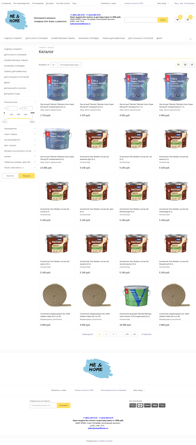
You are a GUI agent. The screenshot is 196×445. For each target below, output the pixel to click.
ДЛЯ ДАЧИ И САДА (12, 95)
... (190, 39)
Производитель (10, 130)
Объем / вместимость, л (14, 169)
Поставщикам (37, 3)
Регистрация (189, 3)
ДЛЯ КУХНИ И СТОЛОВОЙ (36, 40)
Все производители (22, 3)
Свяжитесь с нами (58, 392)
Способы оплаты (63, 3)
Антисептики (85, 164)
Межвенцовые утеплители (51, 321)
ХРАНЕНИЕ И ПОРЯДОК (88, 40)
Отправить (63, 407)
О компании (6, 3)
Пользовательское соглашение (113, 392)
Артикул (7, 158)
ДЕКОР (160, 40)
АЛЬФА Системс (106, 442)
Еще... (75, 3)
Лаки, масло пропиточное (50, 111)
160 (127, 336)
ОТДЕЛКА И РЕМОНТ (13, 40)
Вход (176, 3)
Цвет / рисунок (10, 147)
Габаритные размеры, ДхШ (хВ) (17, 163)
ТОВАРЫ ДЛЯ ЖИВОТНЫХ (113, 40)
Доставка (49, 3)
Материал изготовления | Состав (17, 152)
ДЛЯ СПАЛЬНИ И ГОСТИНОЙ (140, 40)
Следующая (146, 336)
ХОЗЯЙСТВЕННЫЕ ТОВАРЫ (63, 40)
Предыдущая (87, 336)
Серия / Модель (10, 136)
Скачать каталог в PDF (133, 3)
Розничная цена (10, 103)
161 (134, 336)
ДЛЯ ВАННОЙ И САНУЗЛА (15, 90)
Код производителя (12, 141)
